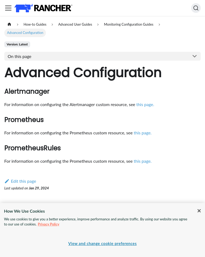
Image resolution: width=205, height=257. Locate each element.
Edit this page (20, 181)
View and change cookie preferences (102, 243)
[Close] (199, 211)
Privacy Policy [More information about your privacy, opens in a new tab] (48, 224)
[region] (102, 230)
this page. (145, 104)
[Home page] (9, 24)
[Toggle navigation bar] (8, 8)
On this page (19, 56)
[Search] (196, 8)
